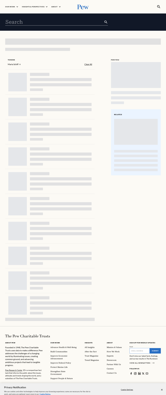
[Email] (140, 351)
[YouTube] (146, 373)
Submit (155, 351)
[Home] (27, 336)
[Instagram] (135, 373)
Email (131, 346)
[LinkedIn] (139, 373)
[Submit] (106, 22)
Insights (89, 343)
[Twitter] (143, 373)
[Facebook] (131, 373)
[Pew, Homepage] (83, 6)
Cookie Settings (127, 392)
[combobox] (54, 22)
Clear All (88, 64)
